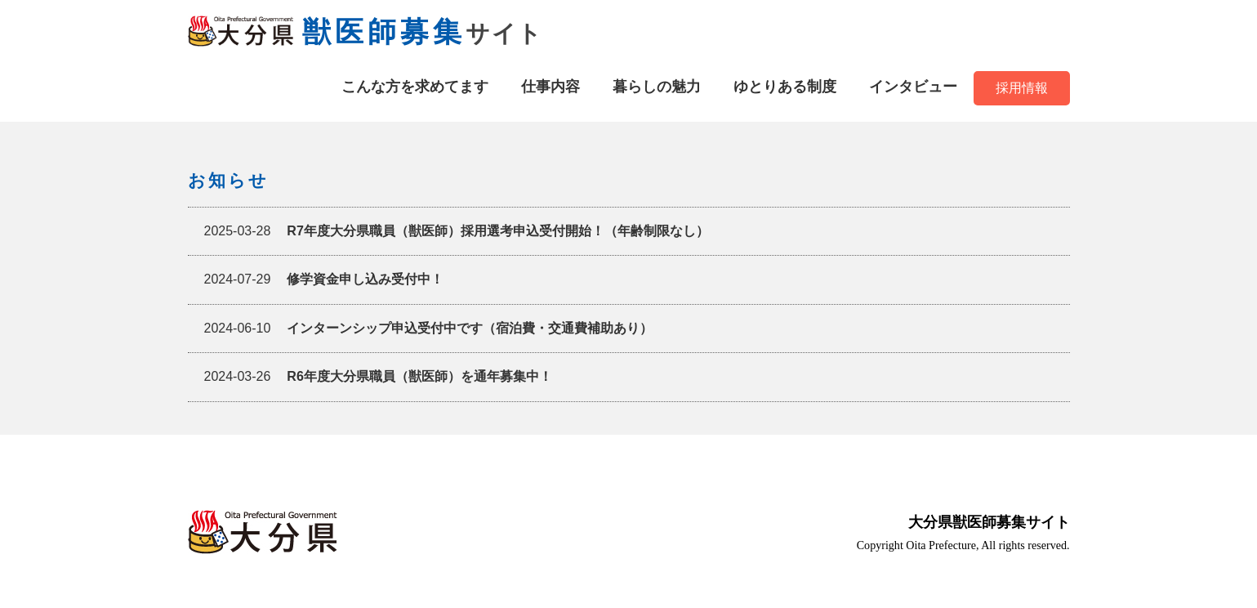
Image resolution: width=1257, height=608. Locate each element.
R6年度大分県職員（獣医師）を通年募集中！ (378, 376)
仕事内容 (550, 86)
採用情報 (1022, 88)
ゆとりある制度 (784, 86)
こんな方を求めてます (414, 86)
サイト (365, 33)
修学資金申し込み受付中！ (324, 279)
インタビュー (913, 86)
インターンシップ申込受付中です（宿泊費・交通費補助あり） (428, 328)
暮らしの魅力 (657, 86)
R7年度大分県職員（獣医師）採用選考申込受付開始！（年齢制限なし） (456, 231)
